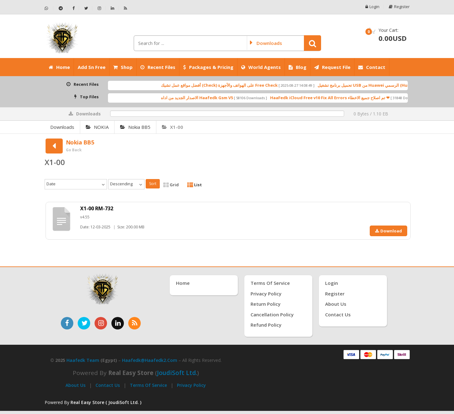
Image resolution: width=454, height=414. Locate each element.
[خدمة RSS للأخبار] (134, 323)
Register (399, 6)
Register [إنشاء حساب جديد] (334, 293)
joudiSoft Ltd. (177, 373)
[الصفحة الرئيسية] (86, 37)
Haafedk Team (82, 360)
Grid (171, 185)
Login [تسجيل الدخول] (331, 283)
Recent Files (157, 67)
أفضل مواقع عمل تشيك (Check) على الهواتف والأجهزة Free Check (230, 85)
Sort (152, 183)
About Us (75, 385)
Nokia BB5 (135, 127)
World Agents (261, 67)
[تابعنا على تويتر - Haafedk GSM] (86, 8)
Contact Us (107, 385)
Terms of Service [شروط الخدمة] (270, 283)
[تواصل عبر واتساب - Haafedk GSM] (49, 8)
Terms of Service (148, 385)
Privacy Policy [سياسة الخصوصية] (266, 293)
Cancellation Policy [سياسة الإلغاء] (272, 314)
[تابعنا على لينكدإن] (117, 323)
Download (388, 231)
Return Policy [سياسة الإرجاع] (266, 304)
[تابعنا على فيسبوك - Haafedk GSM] (73, 8)
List (194, 185)
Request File (332, 67)
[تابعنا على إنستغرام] (101, 323)
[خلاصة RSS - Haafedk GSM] (125, 8)
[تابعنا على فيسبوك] (67, 323)
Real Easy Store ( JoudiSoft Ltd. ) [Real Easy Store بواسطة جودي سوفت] (106, 402)
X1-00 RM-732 (96, 208)
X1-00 (172, 127)
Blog (297, 67)
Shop (123, 67)
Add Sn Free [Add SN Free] (91, 67)
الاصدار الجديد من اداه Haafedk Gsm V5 (208, 97)
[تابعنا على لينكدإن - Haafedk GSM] (113, 8)
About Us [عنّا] (335, 304)
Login (372, 6)
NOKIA (97, 127)
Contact (371, 67)
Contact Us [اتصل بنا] (338, 314)
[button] (312, 43)
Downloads (62, 127)
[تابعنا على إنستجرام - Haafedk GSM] (99, 8)
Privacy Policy (191, 385)
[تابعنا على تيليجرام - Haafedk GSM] (61, 8)
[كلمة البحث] (190, 43)
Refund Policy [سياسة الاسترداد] (266, 325)
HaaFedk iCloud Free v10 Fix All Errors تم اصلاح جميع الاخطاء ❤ (341, 97)
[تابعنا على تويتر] (84, 323)
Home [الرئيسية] (59, 67)
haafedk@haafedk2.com (149, 360)
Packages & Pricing (208, 67)
